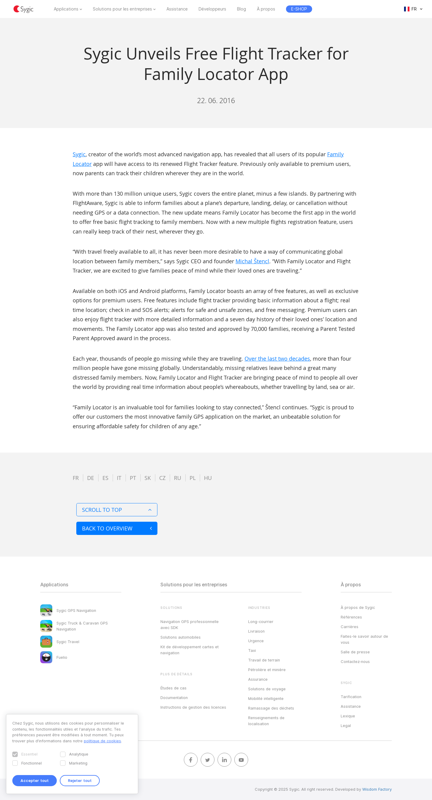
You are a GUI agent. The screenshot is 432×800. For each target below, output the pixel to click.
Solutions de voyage (267, 688)
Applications (66, 9)
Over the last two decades (277, 358)
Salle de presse (355, 651)
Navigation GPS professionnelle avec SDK (189, 624)
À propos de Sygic (358, 607)
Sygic (79, 154)
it (119, 477)
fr (76, 477)
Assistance (177, 9)
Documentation (174, 697)
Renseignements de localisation (266, 720)
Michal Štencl (252, 261)
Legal (346, 725)
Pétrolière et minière (267, 669)
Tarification (351, 696)
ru (177, 477)
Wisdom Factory (377, 789)
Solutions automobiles (180, 637)
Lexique (348, 715)
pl (193, 477)
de (90, 477)
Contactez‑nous (355, 661)
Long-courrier (260, 621)
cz (162, 477)
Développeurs (212, 9)
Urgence (256, 640)
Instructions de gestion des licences (193, 707)
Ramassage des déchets (271, 708)
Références (351, 617)
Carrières (349, 626)
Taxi (252, 650)
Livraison (256, 631)
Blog (241, 9)
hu (208, 477)
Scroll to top (117, 509)
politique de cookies (102, 740)
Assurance (258, 679)
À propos (266, 9)
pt (133, 477)
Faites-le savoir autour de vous (364, 639)
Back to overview (117, 528)
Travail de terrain (264, 660)
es (105, 477)
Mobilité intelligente (266, 698)
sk (148, 477)
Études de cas (173, 687)
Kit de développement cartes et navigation (189, 649)
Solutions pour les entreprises (122, 9)
